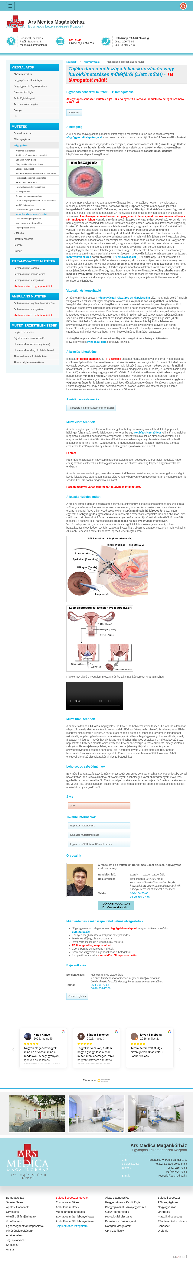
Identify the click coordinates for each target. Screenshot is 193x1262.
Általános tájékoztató (25, 151)
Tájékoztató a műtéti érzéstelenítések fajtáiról (91, 408)
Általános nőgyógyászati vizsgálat (31, 155)
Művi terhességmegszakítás (28, 219)
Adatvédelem (14, 1235)
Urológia (18, 251)
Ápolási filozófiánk (17, 1207)
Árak (72, 805)
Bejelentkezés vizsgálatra (72, 1225)
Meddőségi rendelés (25, 205)
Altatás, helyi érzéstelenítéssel (29, 362)
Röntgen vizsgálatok (118, 1225)
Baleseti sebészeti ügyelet (72, 1197)
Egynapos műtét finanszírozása (29, 274)
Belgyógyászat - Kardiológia (28, 80)
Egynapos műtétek (67, 1202)
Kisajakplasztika (23, 191)
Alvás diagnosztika (117, 1197)
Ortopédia (19, 233)
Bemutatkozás (15, 1197)
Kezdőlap (71, 61)
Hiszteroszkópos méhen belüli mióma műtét (36, 173)
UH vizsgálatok (114, 1230)
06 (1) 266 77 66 (124, 41)
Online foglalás (77, 996)
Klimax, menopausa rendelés (29, 196)
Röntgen (18, 110)
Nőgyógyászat (21, 145)
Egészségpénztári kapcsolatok (25, 1225)
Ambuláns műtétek (67, 1207)
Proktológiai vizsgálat (24, 98)
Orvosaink (12, 1211)
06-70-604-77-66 (140, 896)
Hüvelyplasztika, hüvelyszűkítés (30, 187)
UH (15, 116)
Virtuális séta (14, 1221)
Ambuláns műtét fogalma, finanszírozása (34, 303)
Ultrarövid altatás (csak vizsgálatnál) (32, 344)
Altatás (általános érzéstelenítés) (30, 356)
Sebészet (18, 245)
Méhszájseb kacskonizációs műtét (31, 214)
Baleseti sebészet (22, 133)
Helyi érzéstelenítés (24, 332)
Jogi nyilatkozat (15, 1240)
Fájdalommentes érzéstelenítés (29, 338)
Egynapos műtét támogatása (84, 835)
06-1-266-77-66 (139, 893)
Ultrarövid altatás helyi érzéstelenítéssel (34, 350)
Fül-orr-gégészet (22, 139)
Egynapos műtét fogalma (26, 268)
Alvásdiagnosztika (23, 74)
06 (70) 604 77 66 (125, 44)
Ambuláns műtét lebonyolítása (29, 309)
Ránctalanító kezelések (172, 1221)
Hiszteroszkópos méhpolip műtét (31, 178)
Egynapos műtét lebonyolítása (29, 280)
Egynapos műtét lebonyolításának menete (91, 844)
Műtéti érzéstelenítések (70, 1211)
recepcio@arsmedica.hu (34, 44)
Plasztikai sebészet (23, 239)
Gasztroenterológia (23, 92)
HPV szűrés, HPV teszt (26, 182)
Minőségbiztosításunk (19, 1230)
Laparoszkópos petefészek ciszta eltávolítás (36, 200)
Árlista (10, 1249)
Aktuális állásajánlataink (21, 1216)
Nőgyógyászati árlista (25, 228)
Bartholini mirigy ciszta (26, 160)
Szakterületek (14, 1202)
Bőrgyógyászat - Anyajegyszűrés (30, 86)
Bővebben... (74, 112)
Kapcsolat (12, 1244)
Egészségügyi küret (25, 169)
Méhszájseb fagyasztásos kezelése (32, 209)
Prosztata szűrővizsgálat (26, 104)
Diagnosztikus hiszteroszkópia (29, 164)
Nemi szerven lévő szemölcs (29, 223)
